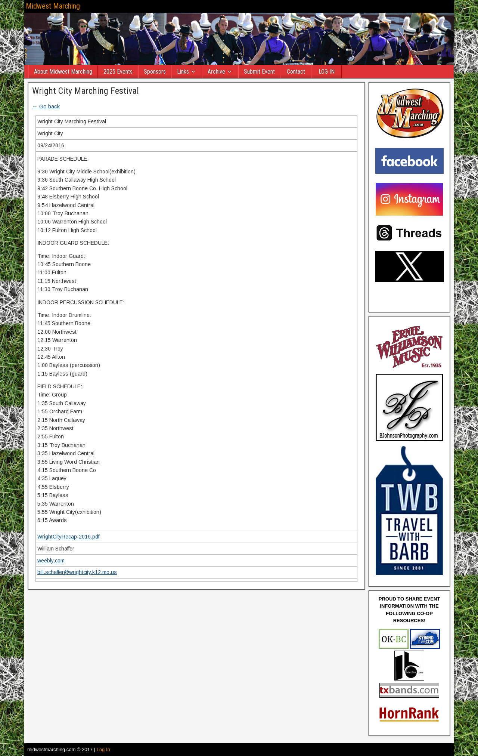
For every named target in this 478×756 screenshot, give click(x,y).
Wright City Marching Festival (85, 91)
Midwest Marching (53, 5)
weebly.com (51, 561)
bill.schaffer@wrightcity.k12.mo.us (77, 572)
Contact (296, 71)
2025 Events (118, 71)
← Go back (46, 106)
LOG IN (327, 71)
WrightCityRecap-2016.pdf (68, 537)
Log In (103, 749)
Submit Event (259, 71)
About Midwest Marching (63, 71)
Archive (216, 71)
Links (183, 71)
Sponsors (155, 71)
